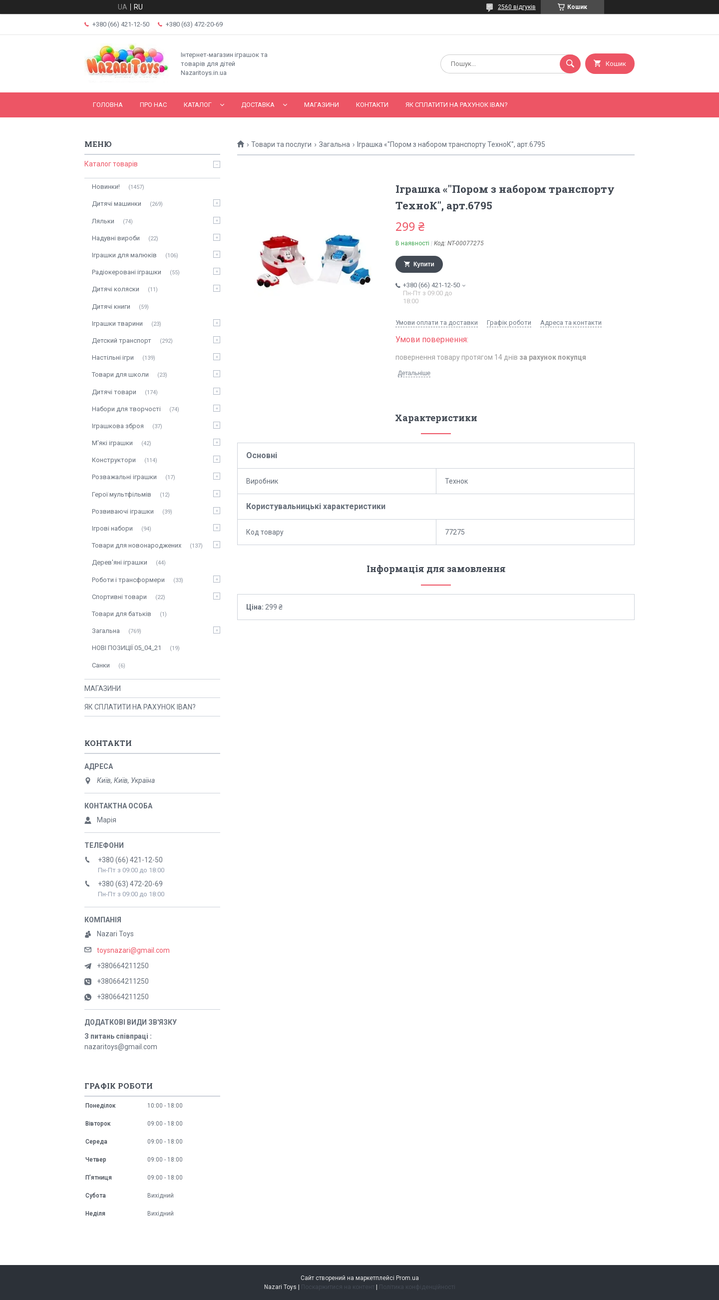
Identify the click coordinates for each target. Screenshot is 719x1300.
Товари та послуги (281, 144)
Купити (423, 264)
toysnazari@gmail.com (133, 950)
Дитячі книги (111, 306)
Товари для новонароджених (136, 545)
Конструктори (114, 460)
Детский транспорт (121, 340)
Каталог (198, 104)
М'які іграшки (112, 443)
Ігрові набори (112, 528)
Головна (108, 104)
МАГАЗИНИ (321, 104)
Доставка (258, 104)
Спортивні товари (119, 597)
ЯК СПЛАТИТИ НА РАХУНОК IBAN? (456, 104)
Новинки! (106, 186)
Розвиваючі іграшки (123, 511)
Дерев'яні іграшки (119, 562)
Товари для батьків (121, 614)
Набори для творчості (126, 409)
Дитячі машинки (116, 203)
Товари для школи (120, 374)
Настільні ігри (113, 357)
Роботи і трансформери (128, 580)
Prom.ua (407, 1278)
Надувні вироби (116, 238)
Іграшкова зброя (118, 426)
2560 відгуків (517, 6)
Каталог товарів (111, 164)
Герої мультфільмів (121, 494)
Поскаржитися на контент (337, 1287)
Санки (101, 665)
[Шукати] (570, 63)
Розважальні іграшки (124, 477)
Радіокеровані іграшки (126, 272)
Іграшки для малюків (124, 255)
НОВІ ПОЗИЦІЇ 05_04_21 (126, 647)
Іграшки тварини (117, 323)
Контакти (372, 104)
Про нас (153, 104)
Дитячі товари (114, 392)
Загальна (334, 144)
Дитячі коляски (115, 289)
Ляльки (103, 221)
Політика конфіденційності (417, 1287)
